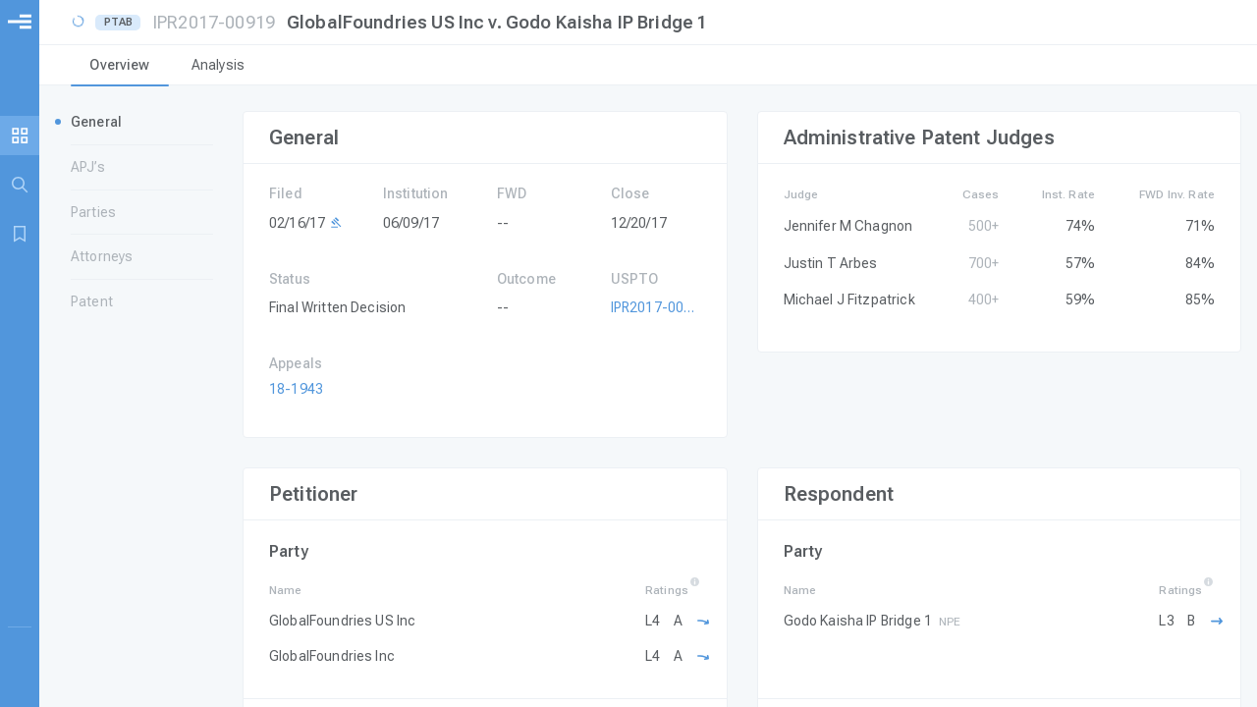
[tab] (120, 66)
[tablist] (648, 66)
